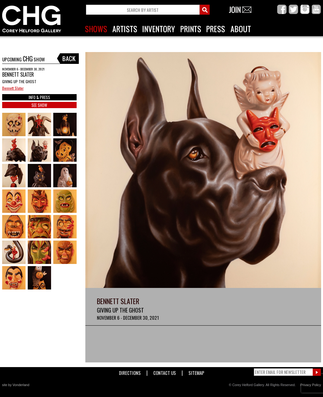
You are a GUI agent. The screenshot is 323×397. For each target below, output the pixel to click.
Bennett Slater (13, 88)
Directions (130, 372)
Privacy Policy (310, 385)
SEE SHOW (39, 105)
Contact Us (164, 372)
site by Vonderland (16, 385)
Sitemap (196, 372)
